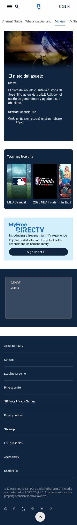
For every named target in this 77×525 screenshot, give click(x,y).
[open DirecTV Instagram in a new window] (32, 508)
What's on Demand (38, 21)
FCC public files (13, 443)
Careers (9, 360)
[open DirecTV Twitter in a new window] (23, 508)
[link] (19, 181)
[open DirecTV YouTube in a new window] (42, 508)
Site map (9, 429)
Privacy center (12, 387)
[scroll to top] (40, 517)
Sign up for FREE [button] (38, 252)
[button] (9, 6)
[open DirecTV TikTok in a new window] (51, 508)
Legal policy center (15, 373)
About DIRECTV (13, 346)
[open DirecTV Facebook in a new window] (14, 508)
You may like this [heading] (20, 157)
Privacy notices (13, 415)
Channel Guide (12, 21)
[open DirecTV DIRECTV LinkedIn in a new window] (5, 508)
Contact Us (11, 471)
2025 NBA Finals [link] (44, 202)
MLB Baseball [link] (16, 202)
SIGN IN (64, 6)
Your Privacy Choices (22, 401)
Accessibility (11, 457)
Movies (60, 21)
